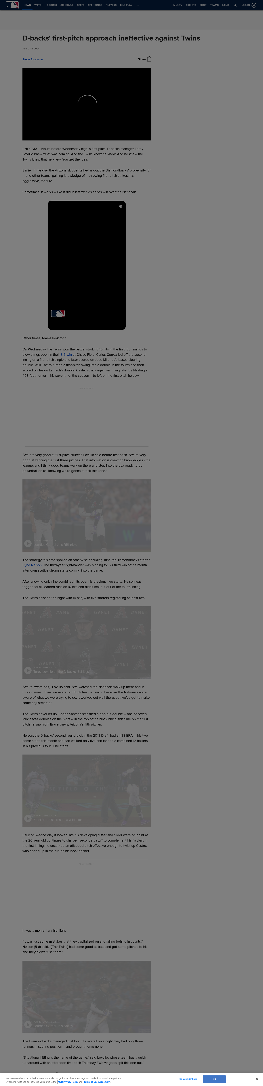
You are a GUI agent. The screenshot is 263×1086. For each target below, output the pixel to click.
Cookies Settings (188, 1079)
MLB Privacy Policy (68, 1082)
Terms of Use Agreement (97, 1082)
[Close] (257, 1079)
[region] (131, 1079)
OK (214, 1079)
